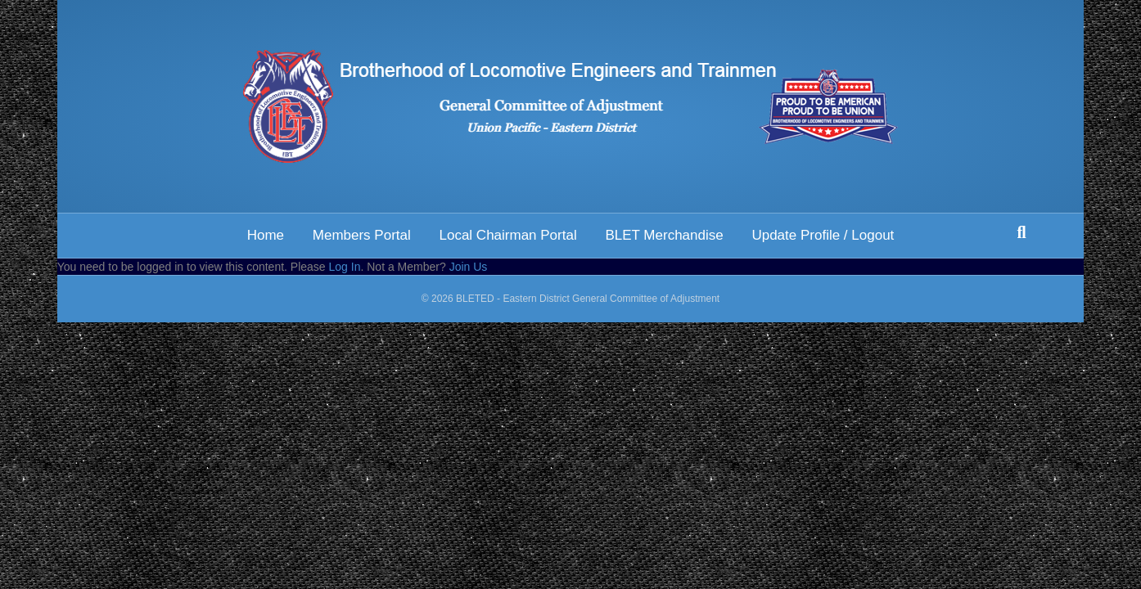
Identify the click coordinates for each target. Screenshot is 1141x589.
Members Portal (362, 235)
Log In (345, 266)
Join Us (468, 266)
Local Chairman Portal (507, 235)
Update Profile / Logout (822, 235)
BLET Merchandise (664, 235)
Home (265, 235)
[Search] (1021, 232)
